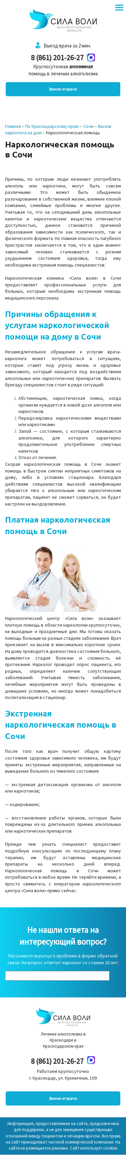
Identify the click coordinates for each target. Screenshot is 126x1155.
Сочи (88, 126)
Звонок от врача (63, 89)
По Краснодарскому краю (52, 126)
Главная (13, 126)
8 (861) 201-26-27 (57, 57)
